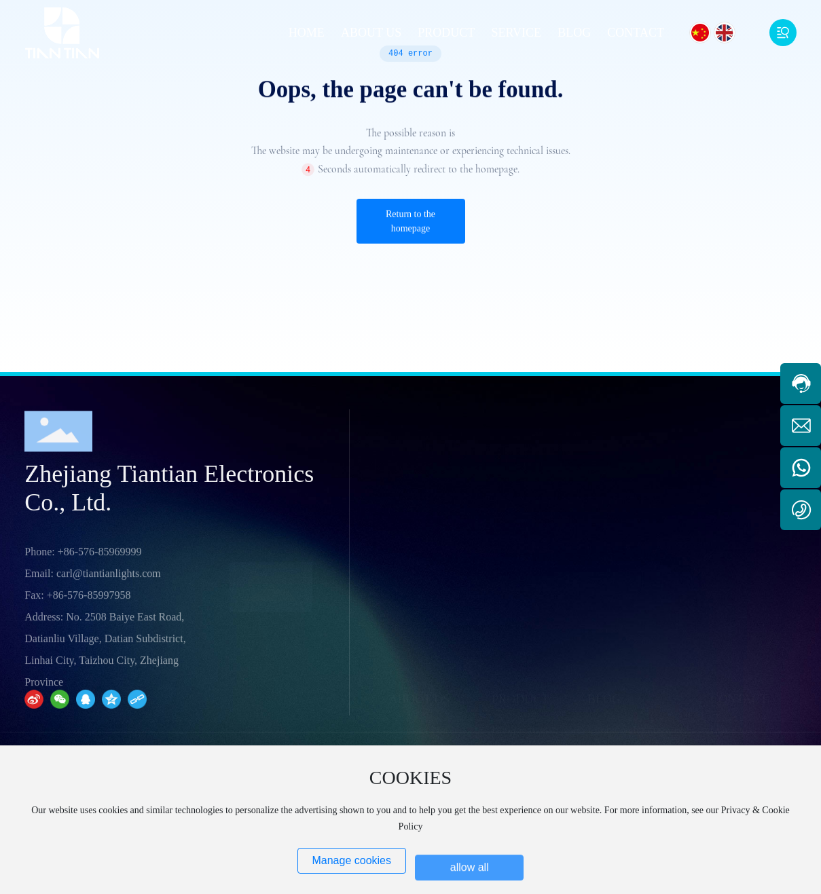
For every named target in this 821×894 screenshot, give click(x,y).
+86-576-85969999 (100, 684)
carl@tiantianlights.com (108, 706)
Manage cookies (351, 860)
